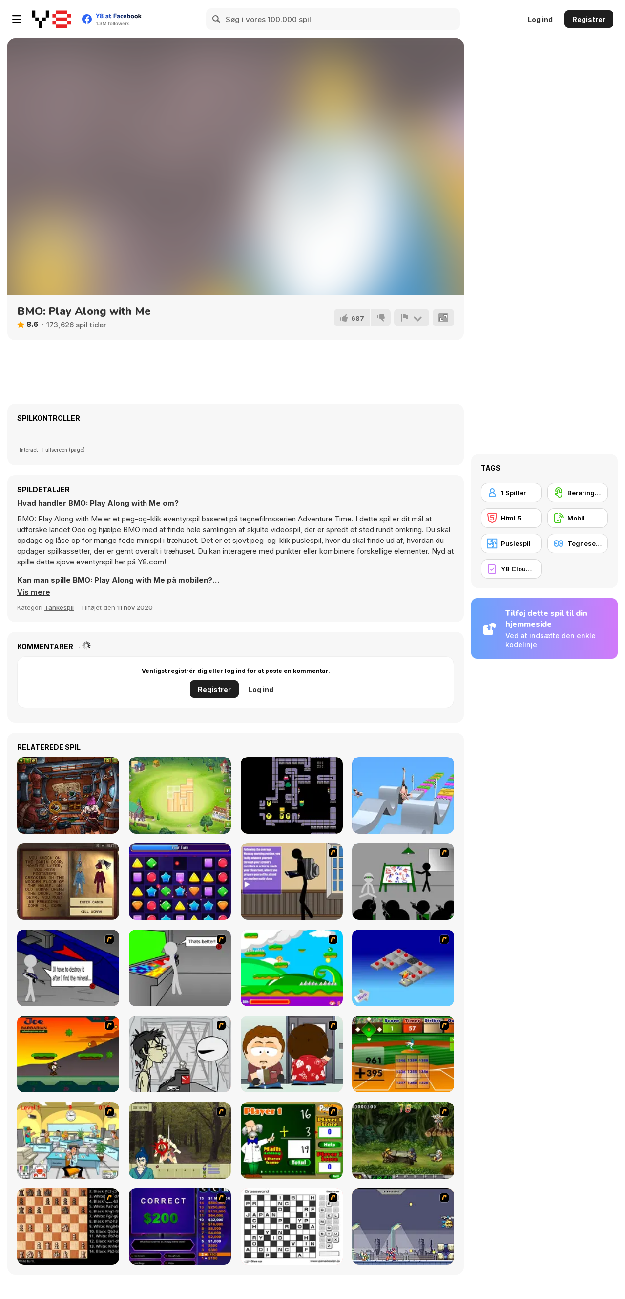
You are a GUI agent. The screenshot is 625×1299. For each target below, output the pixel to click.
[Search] (217, 19)
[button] (33, 592)
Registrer (588, 19)
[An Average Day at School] (292, 881)
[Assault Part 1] (403, 881)
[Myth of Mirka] (68, 881)
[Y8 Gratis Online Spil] (51, 19)
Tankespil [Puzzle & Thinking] (59, 607)
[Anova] (68, 795)
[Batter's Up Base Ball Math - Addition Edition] (403, 1054)
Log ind (540, 19)
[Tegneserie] (577, 543)
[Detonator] (403, 968)
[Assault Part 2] (68, 968)
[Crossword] (292, 1226)
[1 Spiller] (511, 492)
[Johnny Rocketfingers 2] (180, 1054)
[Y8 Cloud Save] (511, 569)
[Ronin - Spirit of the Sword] (180, 1140)
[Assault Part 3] (180, 968)
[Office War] (68, 1140)
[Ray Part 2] (292, 1054)
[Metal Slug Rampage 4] (403, 1140)
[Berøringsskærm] (577, 492)
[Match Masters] (180, 881)
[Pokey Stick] (403, 795)
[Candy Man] (292, 968)
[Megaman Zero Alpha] (403, 1226)
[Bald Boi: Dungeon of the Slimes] (292, 795)
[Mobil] (577, 518)
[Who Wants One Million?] (180, 1226)
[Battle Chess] (68, 1226)
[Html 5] (511, 518)
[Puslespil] (511, 543)
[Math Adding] (292, 1140)
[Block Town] (180, 795)
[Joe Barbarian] (68, 1054)
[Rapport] (411, 317)
